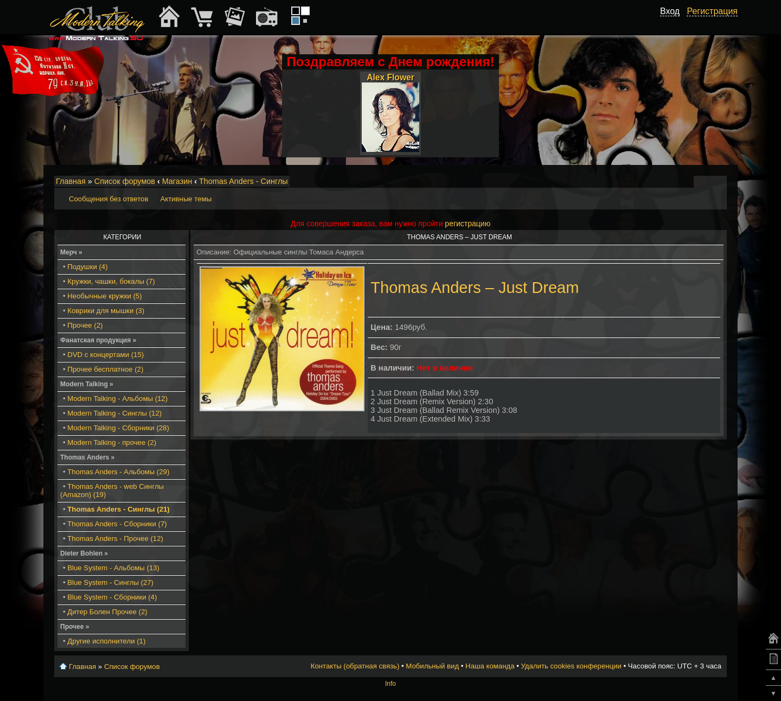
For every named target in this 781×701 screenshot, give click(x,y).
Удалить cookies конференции (571, 666)
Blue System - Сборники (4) (112, 597)
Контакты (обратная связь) (355, 666)
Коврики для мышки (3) (105, 311)
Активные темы (186, 199)
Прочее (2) (85, 325)
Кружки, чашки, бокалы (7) (111, 281)
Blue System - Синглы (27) (110, 582)
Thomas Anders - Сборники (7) (117, 524)
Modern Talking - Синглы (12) (114, 413)
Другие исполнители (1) (106, 641)
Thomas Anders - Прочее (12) (115, 538)
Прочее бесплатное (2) (105, 369)
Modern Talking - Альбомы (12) (117, 398)
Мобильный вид (719, 182)
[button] (673, 23)
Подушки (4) (87, 267)
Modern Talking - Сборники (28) (118, 428)
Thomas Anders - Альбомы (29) (118, 472)
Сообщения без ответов (108, 199)
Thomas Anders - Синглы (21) (118, 509)
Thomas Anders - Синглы (243, 181)
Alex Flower (390, 77)
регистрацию (467, 223)
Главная (71, 181)
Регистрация (712, 11)
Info (390, 683)
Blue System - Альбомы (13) (113, 568)
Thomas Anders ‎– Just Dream (474, 287)
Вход (670, 11)
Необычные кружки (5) (104, 296)
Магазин (177, 181)
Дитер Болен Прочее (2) (107, 612)
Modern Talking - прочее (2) (111, 442)
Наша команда (489, 666)
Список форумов (124, 181)
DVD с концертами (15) (105, 355)
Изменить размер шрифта (704, 182)
